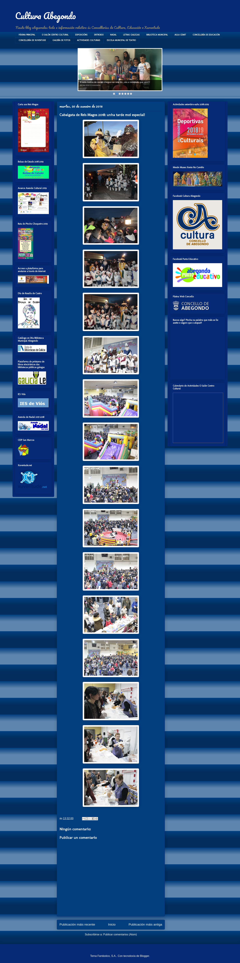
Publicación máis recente (77, 924)
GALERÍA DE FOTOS (61, 40)
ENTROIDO (99, 34)
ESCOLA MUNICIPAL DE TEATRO (121, 40)
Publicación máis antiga (145, 924)
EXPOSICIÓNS (81, 34)
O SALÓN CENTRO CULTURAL (55, 34)
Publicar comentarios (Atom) (120, 934)
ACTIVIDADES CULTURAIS (88, 40)
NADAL (113, 34)
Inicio (112, 924)
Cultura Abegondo (45, 16)
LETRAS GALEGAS (131, 34)
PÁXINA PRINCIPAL (27, 34)
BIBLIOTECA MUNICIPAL (157, 34)
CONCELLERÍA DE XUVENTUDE (32, 40)
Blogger (144, 956)
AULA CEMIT (180, 34)
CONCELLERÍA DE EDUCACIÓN (206, 34)
